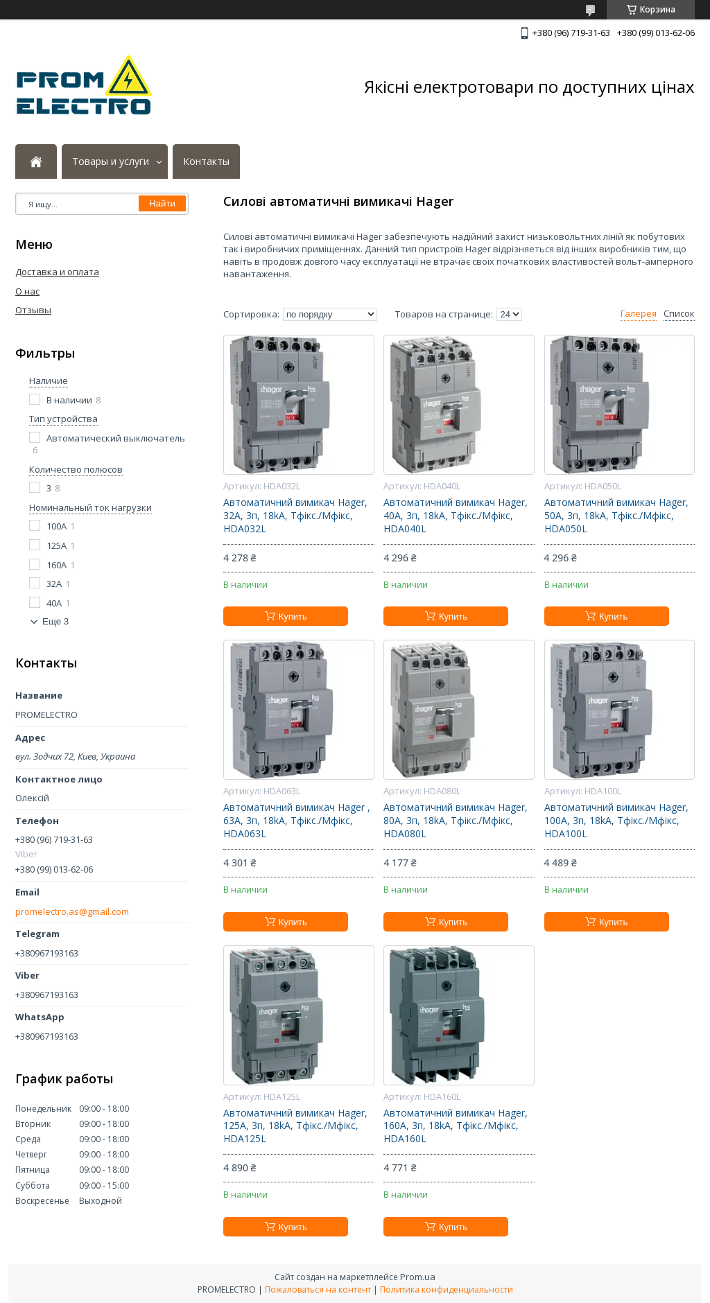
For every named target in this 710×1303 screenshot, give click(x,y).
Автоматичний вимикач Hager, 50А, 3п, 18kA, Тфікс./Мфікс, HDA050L (616, 515)
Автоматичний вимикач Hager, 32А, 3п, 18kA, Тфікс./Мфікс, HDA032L (295, 515)
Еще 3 (55, 621)
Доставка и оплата (57, 271)
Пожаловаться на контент (318, 1289)
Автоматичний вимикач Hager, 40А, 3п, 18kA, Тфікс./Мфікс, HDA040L (455, 515)
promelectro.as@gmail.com (72, 912)
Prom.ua (417, 1276)
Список (679, 314)
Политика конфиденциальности (446, 1289)
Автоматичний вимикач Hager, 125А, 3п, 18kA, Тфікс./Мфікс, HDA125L (295, 1126)
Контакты (206, 161)
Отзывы (33, 310)
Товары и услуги (110, 161)
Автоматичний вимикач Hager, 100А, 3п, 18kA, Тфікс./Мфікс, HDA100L (616, 820)
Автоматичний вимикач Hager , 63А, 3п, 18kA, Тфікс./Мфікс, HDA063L (296, 820)
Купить (293, 616)
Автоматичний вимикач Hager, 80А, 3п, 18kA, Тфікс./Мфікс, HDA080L (455, 820)
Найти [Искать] (162, 203)
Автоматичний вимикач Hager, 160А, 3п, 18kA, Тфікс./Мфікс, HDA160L (455, 1126)
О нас (27, 291)
